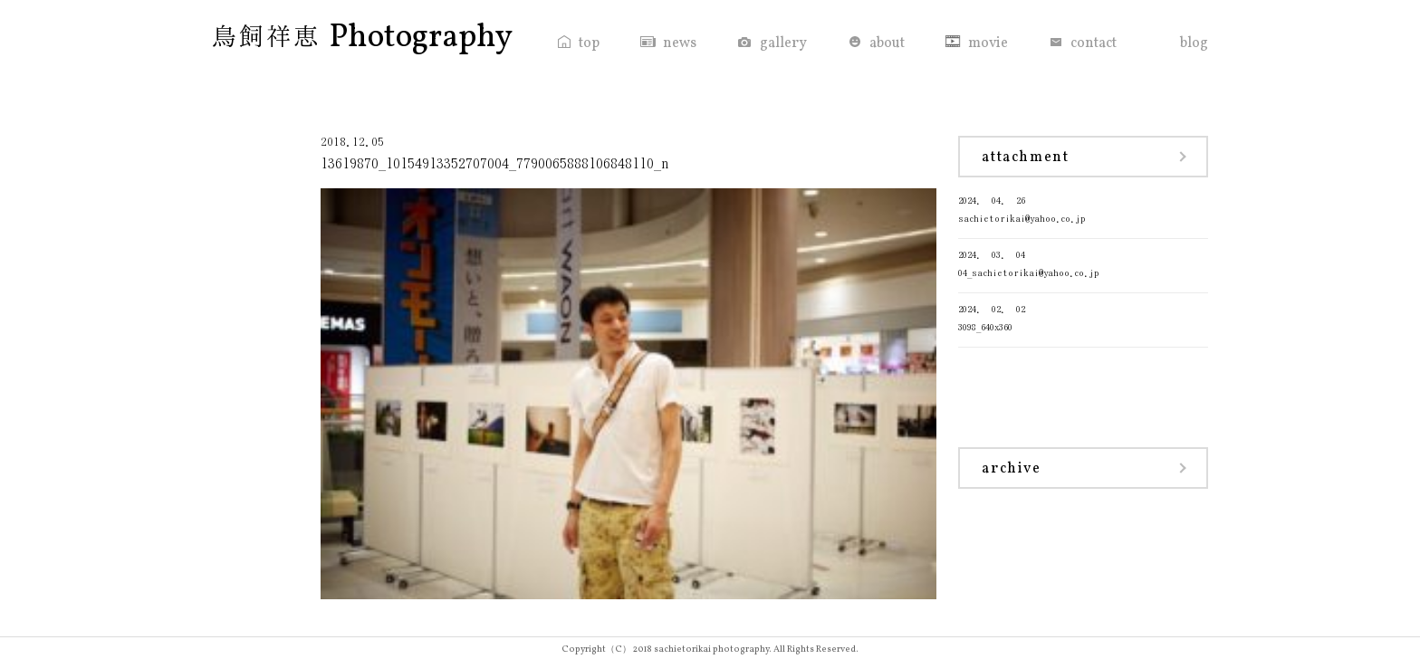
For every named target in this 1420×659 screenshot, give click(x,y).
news (679, 43)
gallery (783, 43)
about (887, 43)
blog (1194, 43)
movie (988, 43)
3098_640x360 (1083, 316)
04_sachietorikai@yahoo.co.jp (1083, 262)
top (589, 43)
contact (1093, 43)
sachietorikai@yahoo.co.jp (1083, 208)
